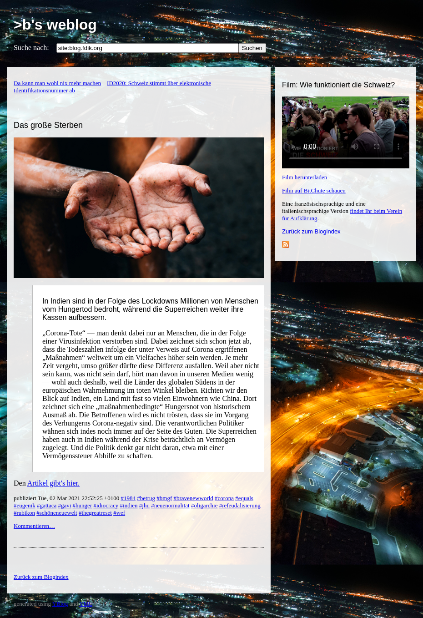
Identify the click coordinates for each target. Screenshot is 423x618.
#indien (129, 505)
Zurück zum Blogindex (311, 231)
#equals (244, 498)
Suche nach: (31, 47)
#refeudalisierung (240, 505)
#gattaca (46, 505)
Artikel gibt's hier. (53, 483)
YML (85, 603)
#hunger (82, 505)
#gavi (64, 505)
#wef (119, 512)
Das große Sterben (48, 125)
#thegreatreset (95, 512)
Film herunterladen (304, 177)
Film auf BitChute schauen (314, 190)
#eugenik (24, 505)
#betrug (146, 498)
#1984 (128, 498)
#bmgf (164, 498)
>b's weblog (55, 24)
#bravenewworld (193, 498)
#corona (224, 498)
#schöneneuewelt (56, 512)
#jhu (144, 505)
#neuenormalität (170, 505)
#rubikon (24, 512)
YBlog (60, 603)
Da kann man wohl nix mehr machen (57, 83)
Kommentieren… (34, 525)
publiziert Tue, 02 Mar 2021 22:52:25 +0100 (67, 498)
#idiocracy (105, 505)
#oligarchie (204, 505)
